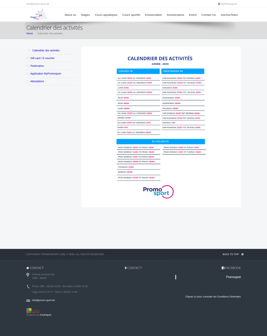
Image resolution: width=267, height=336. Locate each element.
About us (70, 14)
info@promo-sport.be (37, 3)
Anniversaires (175, 14)
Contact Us (208, 14)
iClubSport (45, 314)
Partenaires (35, 65)
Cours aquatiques (106, 14)
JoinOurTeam (229, 14)
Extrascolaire (153, 14)
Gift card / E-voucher (40, 58)
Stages (85, 14)
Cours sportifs (131, 14)
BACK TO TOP (233, 254)
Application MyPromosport (43, 73)
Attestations (35, 81)
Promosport (233, 277)
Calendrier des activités (44, 50)
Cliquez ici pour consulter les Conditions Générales (213, 296)
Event (192, 14)
